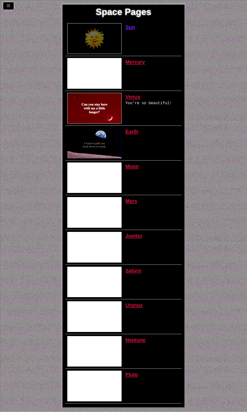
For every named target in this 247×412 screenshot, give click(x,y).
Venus (132, 96)
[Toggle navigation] (8, 6)
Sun (130, 27)
